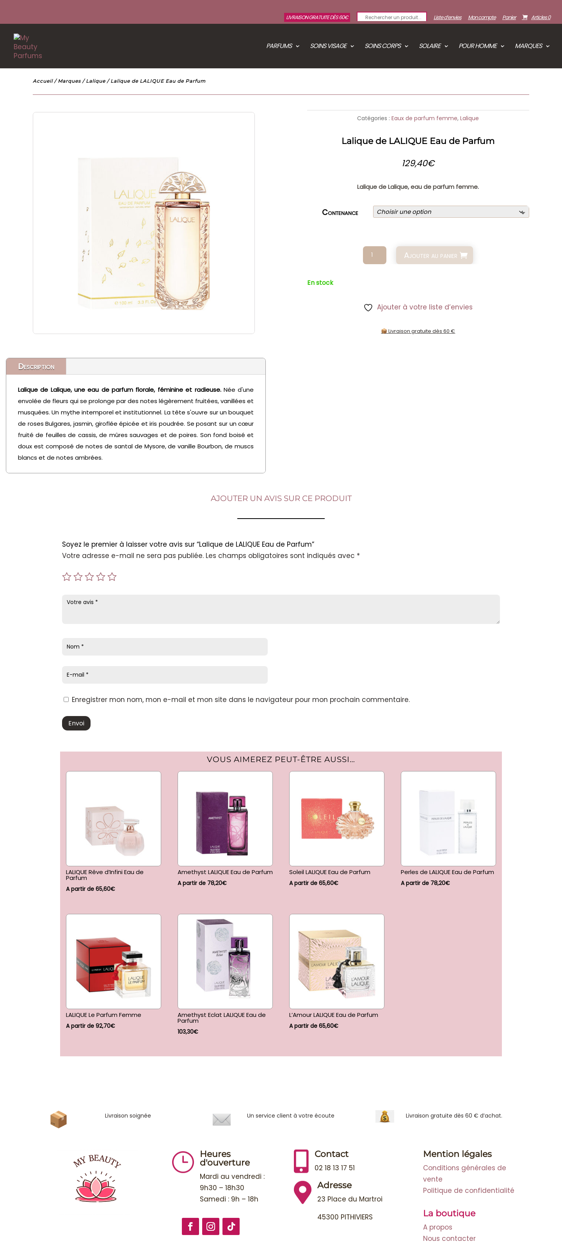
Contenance (340, 212)
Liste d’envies (447, 18)
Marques (528, 46)
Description (36, 366)
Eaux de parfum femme (424, 118)
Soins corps (382, 46)
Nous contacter (449, 1238)
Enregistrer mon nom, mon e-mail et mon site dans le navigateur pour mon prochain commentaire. (241, 699)
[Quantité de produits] (374, 255)
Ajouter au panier (430, 255)
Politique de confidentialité (468, 1190)
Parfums (279, 46)
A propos (437, 1227)
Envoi (76, 723)
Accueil (43, 81)
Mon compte (482, 18)
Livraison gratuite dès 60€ (317, 17)
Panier (509, 18)
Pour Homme (477, 46)
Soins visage (328, 46)
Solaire (429, 46)
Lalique (95, 81)
